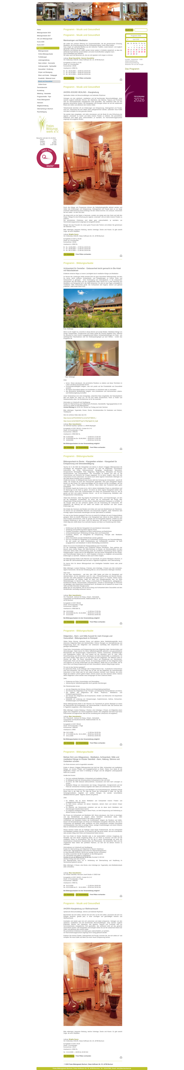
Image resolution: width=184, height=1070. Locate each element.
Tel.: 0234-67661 (106, 1068)
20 (128, 52)
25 (142, 52)
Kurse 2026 (40, 42)
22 (134, 52)
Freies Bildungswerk (43, 99)
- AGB (140, 59)
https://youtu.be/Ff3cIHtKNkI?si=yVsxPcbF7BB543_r (79, 418)
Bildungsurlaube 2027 (44, 36)
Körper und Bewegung (45, 72)
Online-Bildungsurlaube (45, 54)
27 (128, 54)
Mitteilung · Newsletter (44, 93)
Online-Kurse (42, 84)
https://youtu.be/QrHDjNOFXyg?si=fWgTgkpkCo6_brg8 (80, 421)
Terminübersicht (42, 87)
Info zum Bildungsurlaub (44, 39)
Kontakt (127, 59)
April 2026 (136, 39)
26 (144, 52)
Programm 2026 (136, 36)
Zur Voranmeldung (82, 447)
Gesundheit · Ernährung (45, 69)
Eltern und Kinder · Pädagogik (47, 75)
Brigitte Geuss (74, 234)
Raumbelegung (42, 112)
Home (39, 29)
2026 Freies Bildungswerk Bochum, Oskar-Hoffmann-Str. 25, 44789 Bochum (89, 1064)
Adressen (40, 103)
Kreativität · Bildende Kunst (46, 78)
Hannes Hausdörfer (87, 58)
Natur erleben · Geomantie (46, 63)
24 (139, 52)
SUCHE (129, 30)
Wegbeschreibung (42, 106)
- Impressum (134, 59)
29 (134, 54)
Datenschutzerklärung (132, 63)
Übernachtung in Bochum (45, 109)
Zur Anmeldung (69, 78)
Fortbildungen (42, 57)
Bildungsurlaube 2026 (44, 32)
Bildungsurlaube (43, 51)
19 (144, 50)
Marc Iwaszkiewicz (75, 424)
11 (142, 47)
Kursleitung (40, 90)
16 (136, 50)
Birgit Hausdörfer (74, 58)
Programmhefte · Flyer (44, 96)
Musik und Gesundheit (45, 81)
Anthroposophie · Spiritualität (47, 66)
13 (128, 50)
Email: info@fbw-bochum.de (121, 1068)
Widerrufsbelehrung (131, 61)
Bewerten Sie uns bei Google (134, 64)
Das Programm (132, 69)
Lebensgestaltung (43, 60)
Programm (40, 48)
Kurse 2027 (40, 45)
